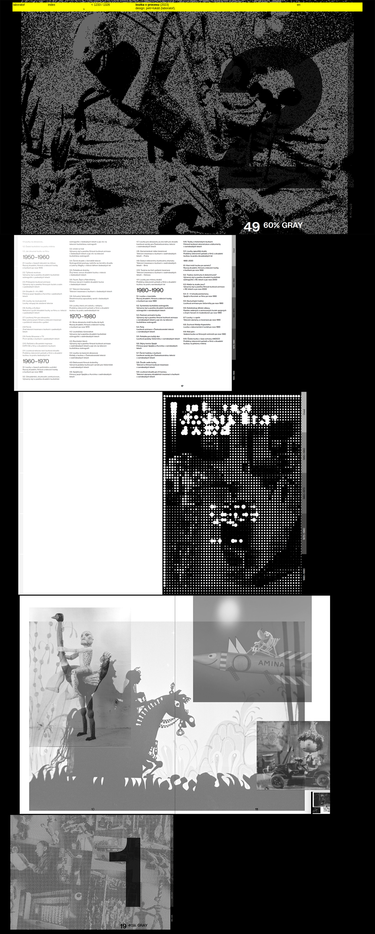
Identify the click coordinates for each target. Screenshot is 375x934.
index (51, 4)
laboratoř (19, 4)
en (298, 4)
